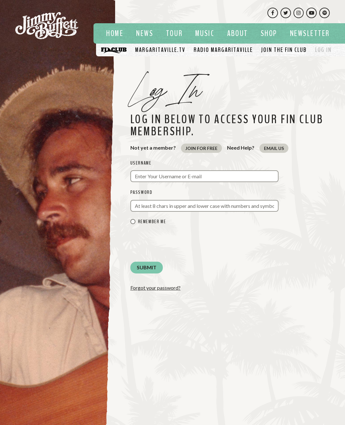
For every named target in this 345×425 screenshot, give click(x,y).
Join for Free (201, 148)
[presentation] (178, 244)
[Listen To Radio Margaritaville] (223, 50)
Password (141, 192)
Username (141, 162)
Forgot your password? (155, 288)
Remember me (152, 221)
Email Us (274, 148)
